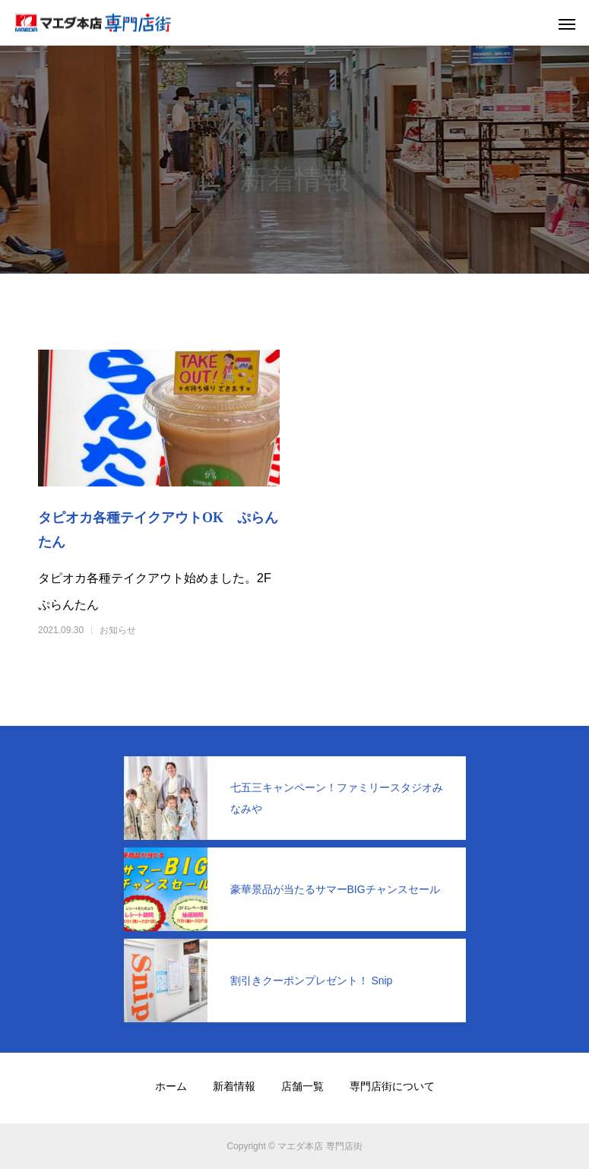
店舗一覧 (302, 1086)
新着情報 (234, 1086)
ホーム (171, 1086)
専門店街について (392, 1086)
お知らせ (118, 630)
